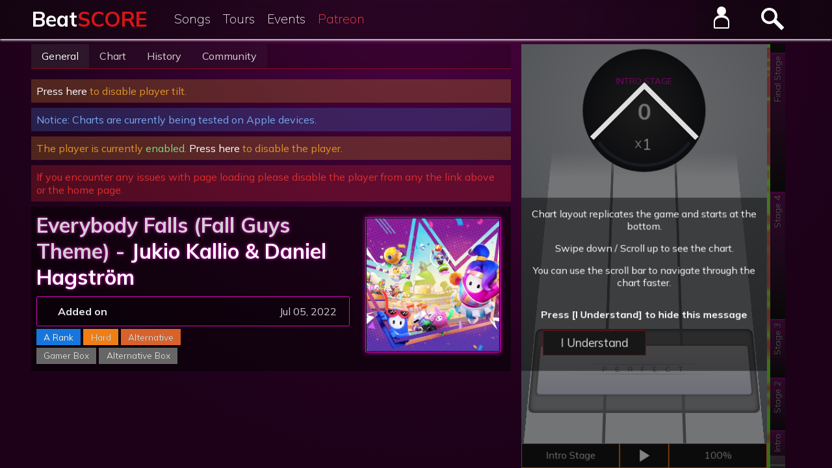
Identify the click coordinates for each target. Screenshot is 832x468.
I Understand (598, 360)
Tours (239, 19)
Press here (61, 91)
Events (286, 19)
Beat (89, 19)
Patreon (341, 19)
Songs (192, 19)
